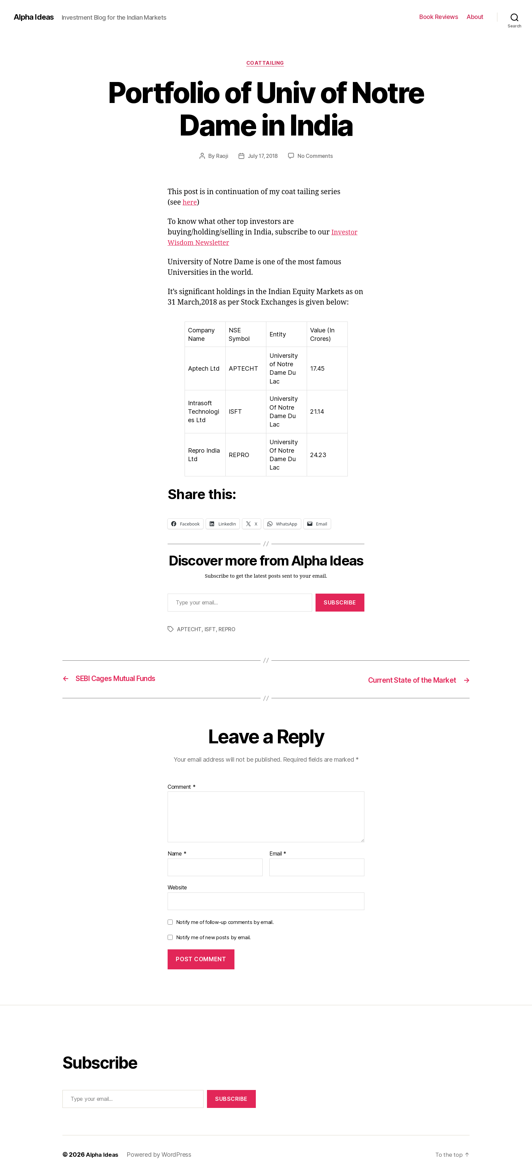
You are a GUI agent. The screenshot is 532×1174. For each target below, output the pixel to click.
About (475, 16)
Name (177, 854)
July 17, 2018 (262, 156)
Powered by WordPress (161, 1154)
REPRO (227, 630)
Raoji (221, 156)
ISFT (210, 630)
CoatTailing (266, 64)
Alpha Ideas (35, 17)
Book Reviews (438, 16)
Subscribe (340, 603)
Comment (182, 787)
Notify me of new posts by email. (213, 938)
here (190, 203)
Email (277, 854)
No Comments (316, 156)
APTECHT (189, 630)
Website (177, 888)
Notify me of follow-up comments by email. (225, 922)
